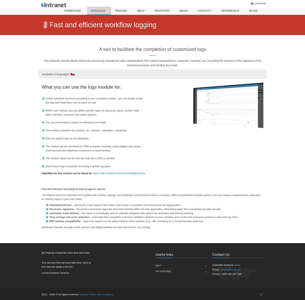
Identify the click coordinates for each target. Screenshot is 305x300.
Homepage (72, 10)
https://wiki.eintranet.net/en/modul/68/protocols (119, 173)
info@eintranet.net (230, 269)
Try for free (163, 271)
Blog (253, 10)
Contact (205, 10)
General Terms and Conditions (97, 294)
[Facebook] (261, 294)
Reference (230, 10)
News (183, 10)
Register (161, 10)
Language (260, 3)
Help (141, 10)
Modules (98, 10)
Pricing (121, 10)
